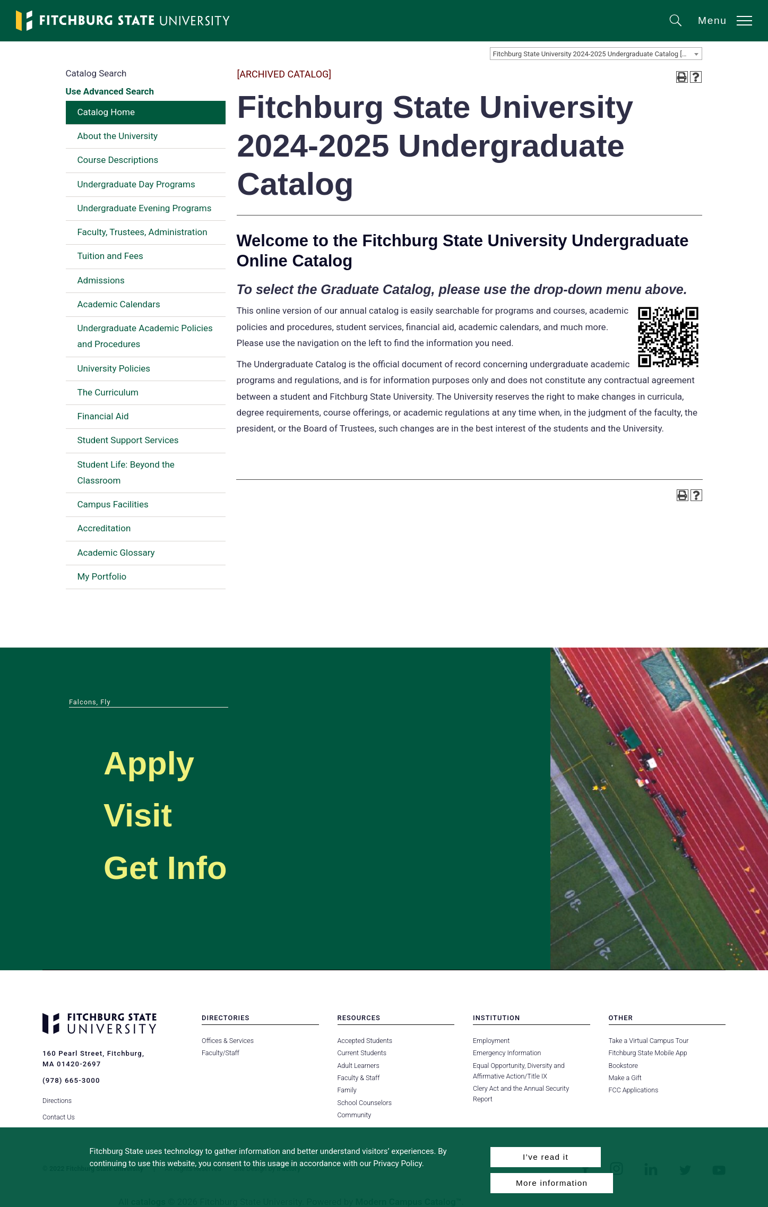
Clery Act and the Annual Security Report (531, 1088)
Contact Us (58, 1115)
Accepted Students (365, 1041)
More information (552, 1182)
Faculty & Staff (359, 1078)
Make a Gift (625, 1078)
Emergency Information (507, 1053)
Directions (57, 1099)
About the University (117, 136)
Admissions (101, 280)
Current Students (362, 1053)
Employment (491, 1041)
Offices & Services (228, 1041)
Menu (712, 20)
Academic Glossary (116, 552)
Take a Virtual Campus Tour (649, 1041)
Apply (151, 762)
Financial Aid (103, 416)
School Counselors (365, 1103)
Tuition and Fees (110, 256)
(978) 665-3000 (71, 1080)
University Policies (114, 368)
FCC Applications (634, 1090)
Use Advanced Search (110, 91)
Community (355, 1115)
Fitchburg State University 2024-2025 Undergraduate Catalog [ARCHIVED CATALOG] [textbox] (597, 54)
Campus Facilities (113, 504)
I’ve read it (545, 1156)
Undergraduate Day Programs (136, 184)
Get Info (169, 867)
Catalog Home (106, 112)
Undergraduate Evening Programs (144, 208)
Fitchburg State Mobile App (648, 1053)
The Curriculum (108, 392)
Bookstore (623, 1066)
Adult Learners (358, 1066)
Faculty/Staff (220, 1053)
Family (347, 1090)
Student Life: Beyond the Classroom (126, 472)
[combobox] (596, 53)
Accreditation (104, 528)
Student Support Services (128, 440)
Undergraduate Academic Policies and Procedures (145, 336)
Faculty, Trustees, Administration (142, 232)
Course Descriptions (118, 159)
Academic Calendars (118, 304)
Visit (139, 814)
